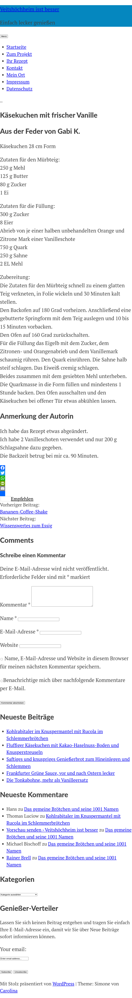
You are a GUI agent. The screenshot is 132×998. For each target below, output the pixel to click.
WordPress (63, 987)
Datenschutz (19, 89)
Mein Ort (15, 75)
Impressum (17, 82)
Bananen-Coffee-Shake (24, 512)
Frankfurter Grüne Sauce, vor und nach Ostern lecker (60, 777)
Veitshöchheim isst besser (29, 9)
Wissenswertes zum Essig (26, 525)
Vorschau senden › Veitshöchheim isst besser (52, 834)
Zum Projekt (19, 54)
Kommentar (15, 608)
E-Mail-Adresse (19, 635)
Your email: (13, 953)
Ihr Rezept (17, 61)
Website (9, 648)
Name (8, 622)
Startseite (16, 47)
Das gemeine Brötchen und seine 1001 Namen (71, 813)
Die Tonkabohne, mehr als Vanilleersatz (47, 784)
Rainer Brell (18, 861)
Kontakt (14, 68)
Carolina (9, 994)
